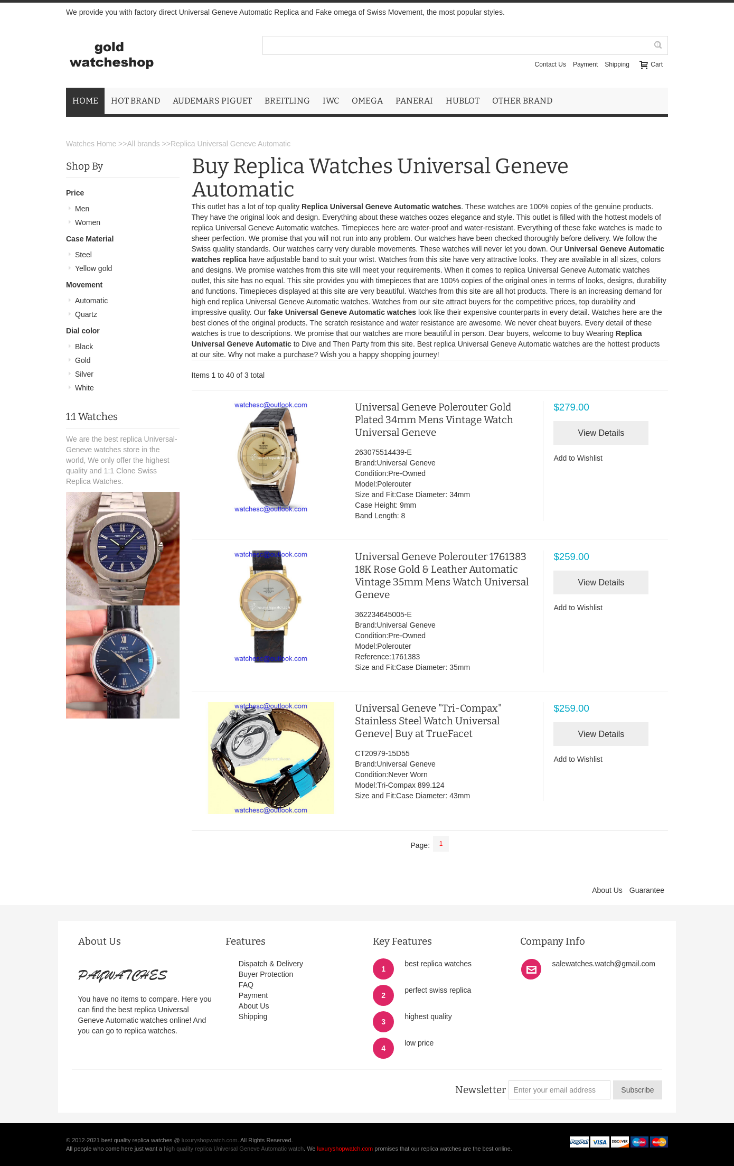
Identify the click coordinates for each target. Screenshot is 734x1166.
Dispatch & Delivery (271, 963)
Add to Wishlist (578, 458)
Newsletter (480, 1090)
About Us (607, 890)
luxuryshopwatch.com (210, 1140)
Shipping (617, 64)
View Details (601, 432)
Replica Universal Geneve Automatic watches (381, 206)
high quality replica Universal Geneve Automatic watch (234, 1148)
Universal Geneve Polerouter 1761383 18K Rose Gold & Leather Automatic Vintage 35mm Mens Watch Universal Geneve (442, 576)
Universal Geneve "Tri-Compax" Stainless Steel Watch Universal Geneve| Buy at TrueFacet (428, 721)
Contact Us (550, 64)
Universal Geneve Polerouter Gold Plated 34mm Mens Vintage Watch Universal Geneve (434, 420)
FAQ (246, 985)
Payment (585, 64)
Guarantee (646, 890)
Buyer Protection (266, 974)
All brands (143, 143)
